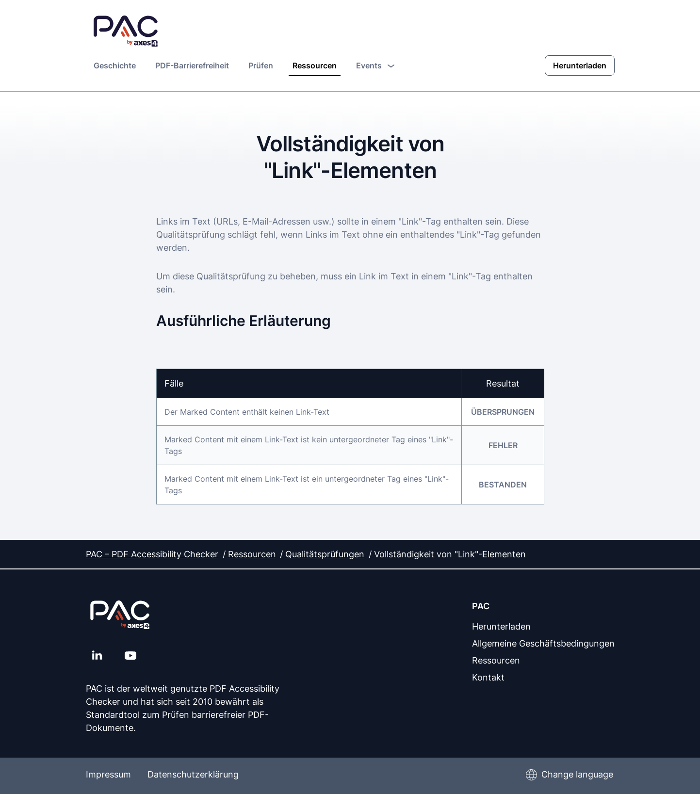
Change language (577, 774)
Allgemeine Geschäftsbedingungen (543, 642)
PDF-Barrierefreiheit (192, 65)
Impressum (108, 774)
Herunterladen (579, 65)
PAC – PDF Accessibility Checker (152, 554)
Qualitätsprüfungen (324, 554)
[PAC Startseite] (126, 31)
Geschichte (115, 65)
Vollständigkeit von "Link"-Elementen (449, 554)
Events (375, 65)
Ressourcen (315, 65)
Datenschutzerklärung (193, 774)
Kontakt (488, 676)
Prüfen (260, 65)
